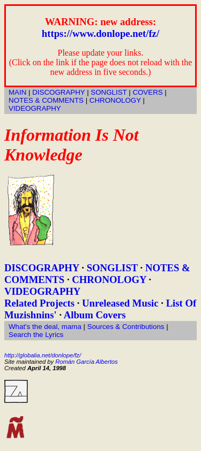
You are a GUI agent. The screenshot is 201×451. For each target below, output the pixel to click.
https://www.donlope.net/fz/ (100, 33)
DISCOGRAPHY (58, 92)
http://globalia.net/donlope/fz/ (42, 355)
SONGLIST (108, 92)
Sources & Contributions (126, 327)
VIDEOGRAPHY (35, 108)
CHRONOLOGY (115, 100)
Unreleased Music (120, 303)
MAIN (17, 92)
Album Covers (95, 314)
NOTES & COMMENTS (46, 100)
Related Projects (39, 303)
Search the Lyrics (36, 335)
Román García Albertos (86, 361)
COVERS (147, 92)
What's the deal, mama (45, 327)
